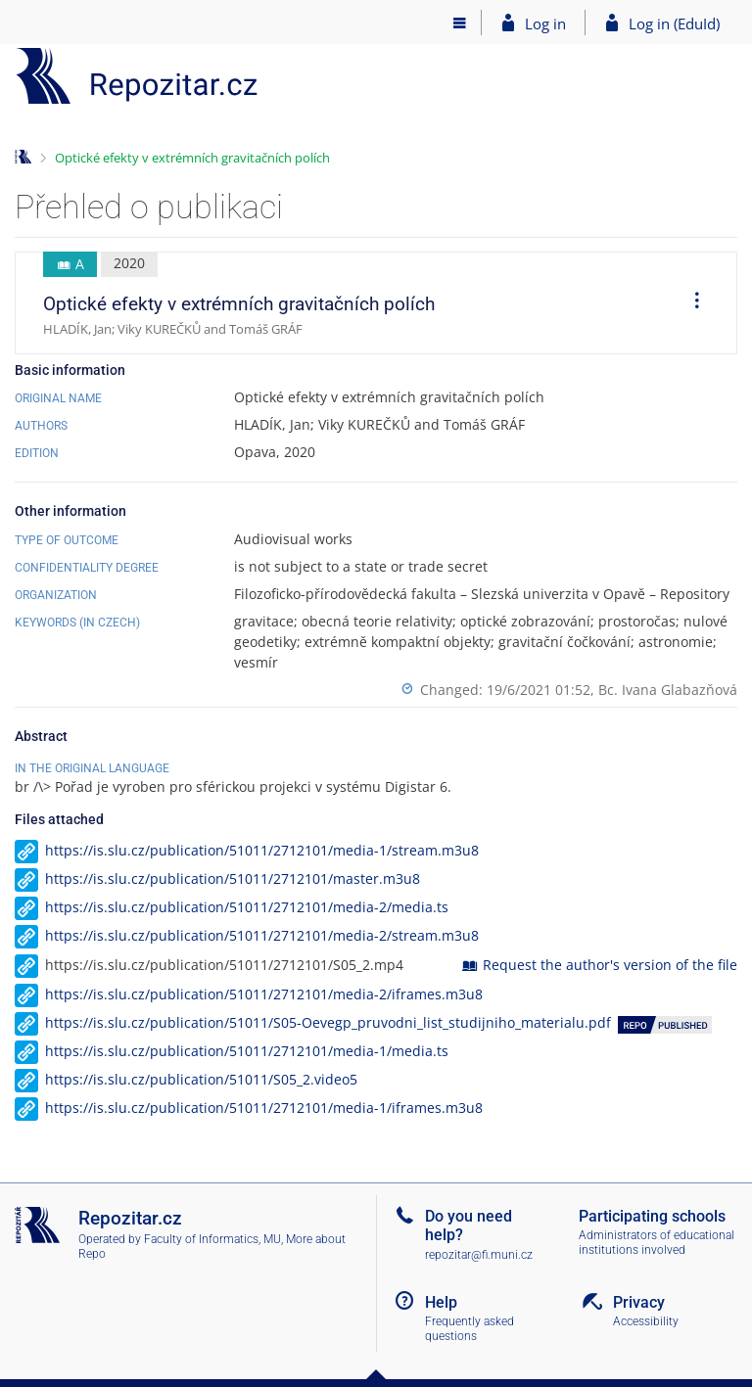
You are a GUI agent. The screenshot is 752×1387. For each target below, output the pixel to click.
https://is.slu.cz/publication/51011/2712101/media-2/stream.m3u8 (262, 935)
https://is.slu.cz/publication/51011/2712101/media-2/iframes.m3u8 (264, 994)
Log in (545, 23)
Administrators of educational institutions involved (656, 1242)
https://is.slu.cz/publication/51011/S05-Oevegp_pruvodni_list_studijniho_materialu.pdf (328, 1022)
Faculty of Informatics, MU (212, 1239)
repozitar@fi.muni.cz (479, 1255)
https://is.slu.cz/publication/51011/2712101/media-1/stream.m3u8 (262, 850)
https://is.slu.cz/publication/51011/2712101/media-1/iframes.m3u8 (264, 1107)
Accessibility (646, 1321)
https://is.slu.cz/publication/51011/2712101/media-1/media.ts (246, 1050)
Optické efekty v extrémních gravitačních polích (192, 157)
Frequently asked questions (469, 1329)
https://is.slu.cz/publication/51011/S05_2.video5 (201, 1079)
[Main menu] (460, 22)
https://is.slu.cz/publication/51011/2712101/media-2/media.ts (246, 907)
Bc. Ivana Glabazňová (667, 689)
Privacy (639, 1302)
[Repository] (137, 76)
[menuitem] (690, 303)
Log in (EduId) (674, 23)
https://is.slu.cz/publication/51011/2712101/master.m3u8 (232, 878)
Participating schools (652, 1216)
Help (441, 1302)
